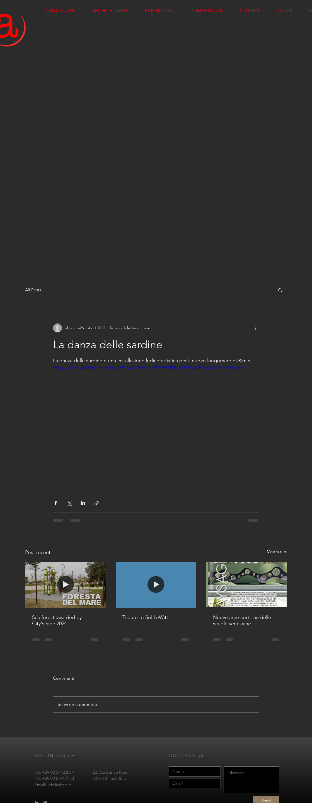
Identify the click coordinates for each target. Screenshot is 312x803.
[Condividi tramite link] (96, 503)
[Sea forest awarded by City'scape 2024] (65, 584)
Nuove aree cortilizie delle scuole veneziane (242, 620)
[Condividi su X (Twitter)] (69, 503)
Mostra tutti (277, 551)
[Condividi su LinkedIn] (83, 503)
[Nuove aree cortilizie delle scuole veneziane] (246, 584)
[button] (280, 289)
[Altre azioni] (256, 328)
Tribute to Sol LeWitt (145, 617)
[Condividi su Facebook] (55, 503)
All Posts (33, 290)
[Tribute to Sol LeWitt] (156, 584)
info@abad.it (59, 784)
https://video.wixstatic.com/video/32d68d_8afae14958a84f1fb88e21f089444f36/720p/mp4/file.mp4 (149, 367)
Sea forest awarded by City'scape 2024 (57, 620)
